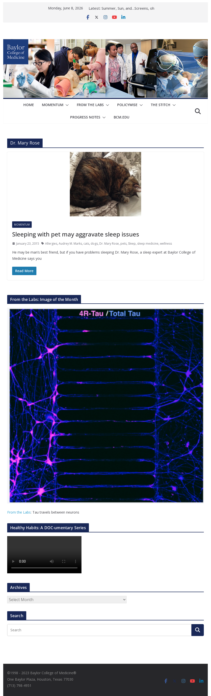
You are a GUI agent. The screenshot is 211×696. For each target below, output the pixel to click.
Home (28, 104)
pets (123, 243)
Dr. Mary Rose (109, 243)
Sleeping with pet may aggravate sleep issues (75, 234)
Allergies (51, 243)
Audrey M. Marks (70, 243)
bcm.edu (121, 117)
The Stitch (160, 104)
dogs (94, 243)
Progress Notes (85, 117)
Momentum (52, 104)
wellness (166, 243)
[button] (66, 105)
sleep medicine (147, 243)
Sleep (132, 243)
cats (86, 243)
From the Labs (19, 512)
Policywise (127, 104)
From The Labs (90, 104)
